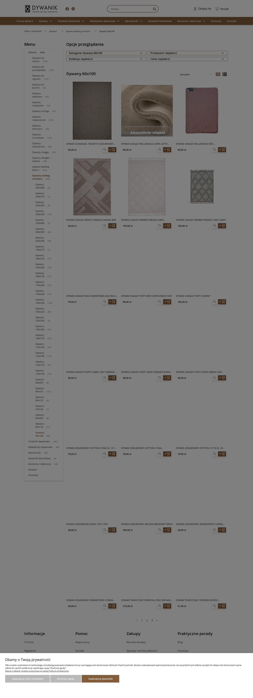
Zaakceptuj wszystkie (100, 678)
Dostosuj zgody (66, 678)
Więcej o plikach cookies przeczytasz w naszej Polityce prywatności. (37, 670)
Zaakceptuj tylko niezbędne (27, 678)
